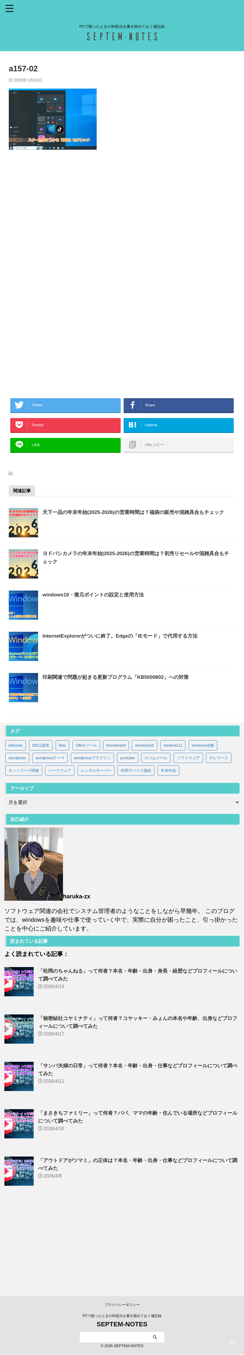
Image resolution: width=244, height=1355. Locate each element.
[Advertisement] (122, 220)
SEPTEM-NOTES (122, 1325)
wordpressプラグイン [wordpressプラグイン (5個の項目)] (92, 840)
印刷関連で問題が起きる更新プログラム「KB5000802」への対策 (134, 744)
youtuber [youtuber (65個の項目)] (127, 840)
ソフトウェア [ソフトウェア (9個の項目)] (188, 840)
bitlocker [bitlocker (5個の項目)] (15, 827)
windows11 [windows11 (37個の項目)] (172, 827)
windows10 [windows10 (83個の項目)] (144, 827)
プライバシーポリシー (122, 1306)
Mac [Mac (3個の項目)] (62, 827)
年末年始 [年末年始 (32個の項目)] (168, 852)
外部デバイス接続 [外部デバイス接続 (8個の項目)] (136, 852)
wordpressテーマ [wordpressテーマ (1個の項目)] (49, 840)
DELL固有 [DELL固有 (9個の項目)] (41, 827)
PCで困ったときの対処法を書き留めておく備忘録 (122, 1317)
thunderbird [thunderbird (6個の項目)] (116, 827)
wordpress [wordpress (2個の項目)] (17, 840)
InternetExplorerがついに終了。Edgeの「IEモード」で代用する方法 (139, 688)
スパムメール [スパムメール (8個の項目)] (155, 840)
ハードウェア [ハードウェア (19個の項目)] (59, 852)
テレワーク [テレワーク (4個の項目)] (218, 840)
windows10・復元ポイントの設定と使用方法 (110, 633)
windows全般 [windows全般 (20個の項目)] (203, 827)
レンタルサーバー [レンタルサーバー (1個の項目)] (96, 852)
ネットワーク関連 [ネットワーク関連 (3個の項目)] (23, 852)
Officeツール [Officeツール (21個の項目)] (86, 827)
